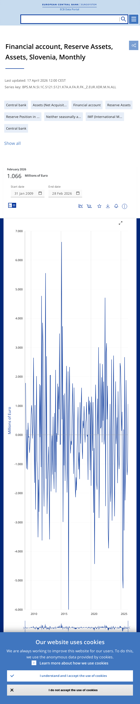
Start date (17, 187)
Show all (12, 143)
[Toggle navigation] (133, 19)
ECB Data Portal (69, 9)
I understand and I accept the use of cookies (73, 676)
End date (54, 187)
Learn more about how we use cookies (74, 663)
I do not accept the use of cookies (73, 690)
